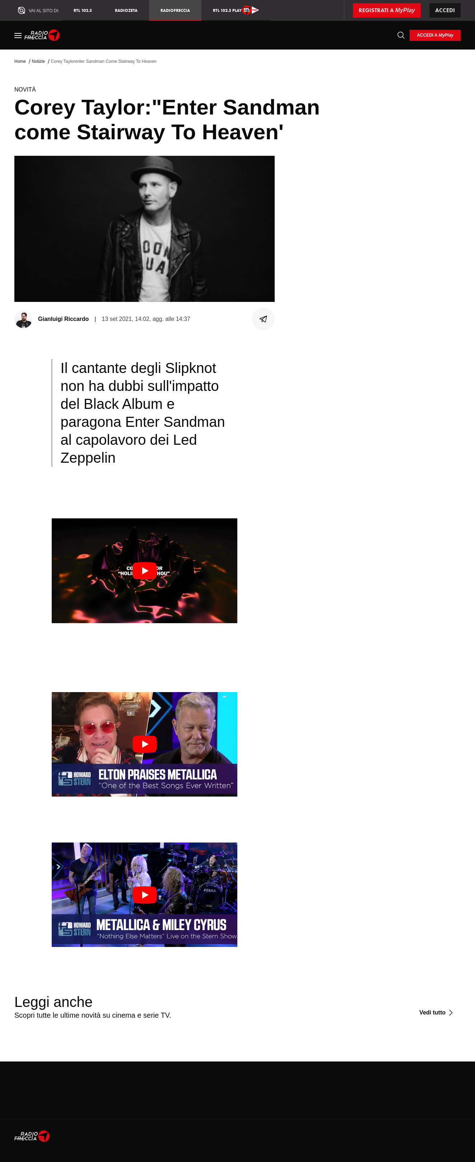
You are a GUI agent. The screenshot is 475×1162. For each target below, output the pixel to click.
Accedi (445, 10)
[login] (435, 35)
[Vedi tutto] (437, 1012)
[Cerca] (401, 35)
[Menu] (18, 35)
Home (20, 61)
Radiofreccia (175, 10)
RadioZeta (126, 10)
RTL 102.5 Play (236, 10)
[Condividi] (263, 319)
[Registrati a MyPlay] (387, 10)
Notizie (38, 61)
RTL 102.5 (83, 10)
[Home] (42, 35)
